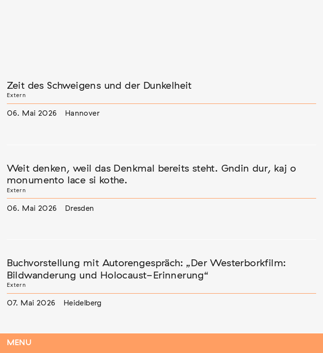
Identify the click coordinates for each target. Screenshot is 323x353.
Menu (19, 343)
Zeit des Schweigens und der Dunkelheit (99, 86)
